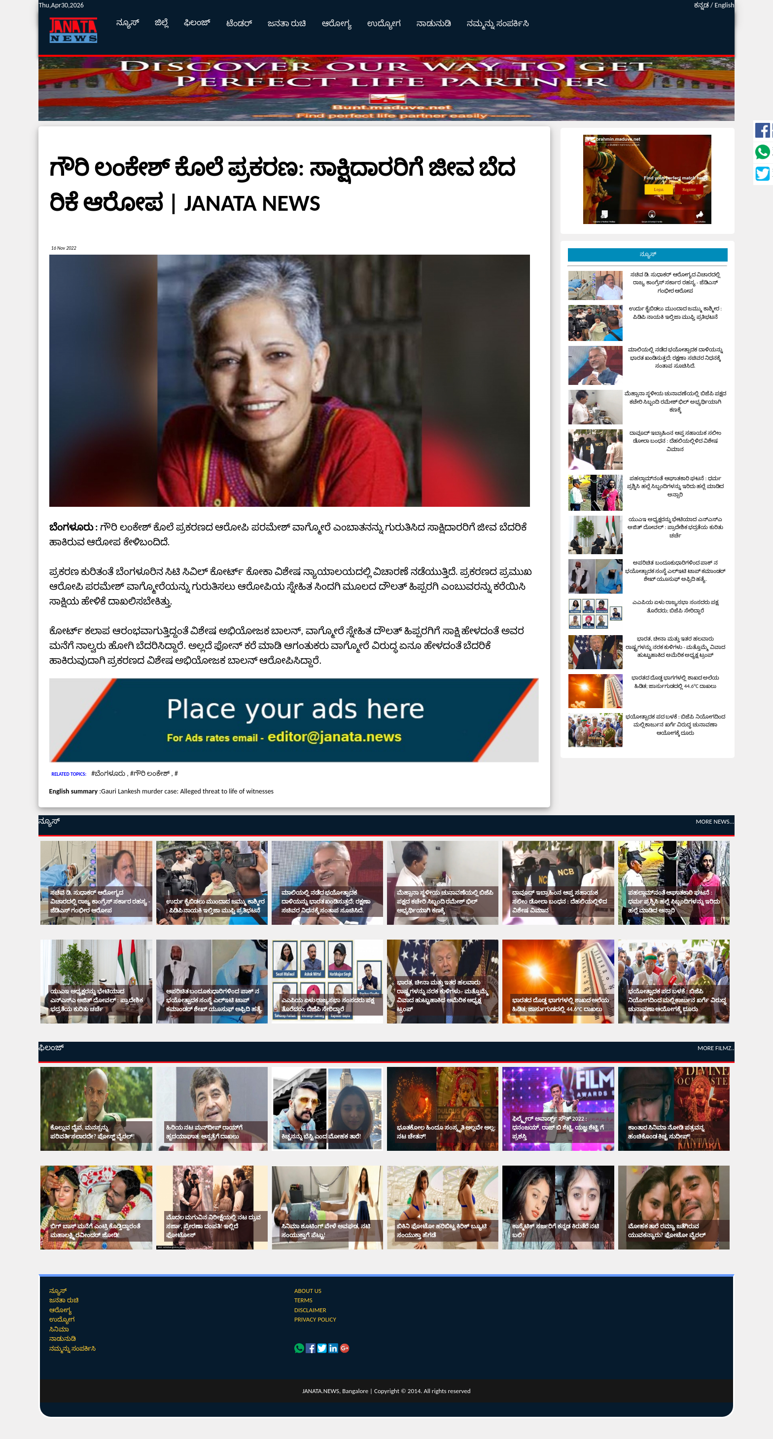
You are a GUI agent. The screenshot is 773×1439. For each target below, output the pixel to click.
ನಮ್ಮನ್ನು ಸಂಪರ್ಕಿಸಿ (498, 23)
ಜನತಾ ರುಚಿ (287, 23)
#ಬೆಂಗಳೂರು (109, 773)
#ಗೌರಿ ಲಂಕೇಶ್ (150, 773)
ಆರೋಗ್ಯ (336, 23)
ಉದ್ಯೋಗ (384, 23)
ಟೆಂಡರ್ (239, 23)
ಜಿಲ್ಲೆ (161, 22)
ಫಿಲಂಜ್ (197, 22)
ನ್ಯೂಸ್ (127, 22)
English (725, 5)
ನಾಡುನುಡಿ (434, 23)
